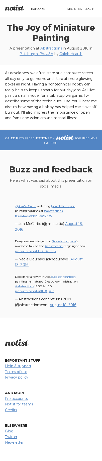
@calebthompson (63, 206)
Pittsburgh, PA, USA (36, 54)
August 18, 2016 (63, 305)
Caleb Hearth (70, 54)
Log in (89, 8)
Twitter (11, 437)
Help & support (18, 366)
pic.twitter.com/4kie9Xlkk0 (33, 215)
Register (74, 8)
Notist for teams (19, 404)
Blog (9, 431)
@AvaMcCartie (26, 206)
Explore (38, 8)
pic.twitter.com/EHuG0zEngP (35, 251)
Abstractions (51, 48)
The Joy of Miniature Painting (51, 32)
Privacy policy (16, 377)
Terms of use (16, 372)
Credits (11, 410)
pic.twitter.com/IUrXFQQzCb (34, 291)
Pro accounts (16, 398)
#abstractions (53, 210)
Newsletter (14, 442)
